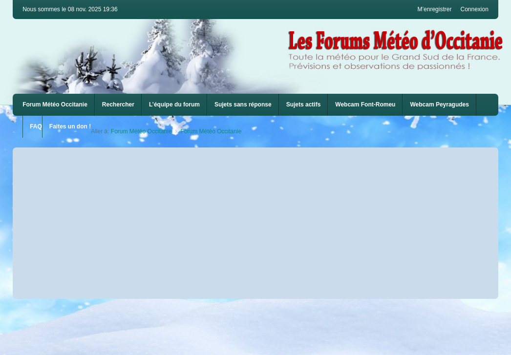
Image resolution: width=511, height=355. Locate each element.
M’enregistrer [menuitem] (434, 9)
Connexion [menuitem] (474, 9)
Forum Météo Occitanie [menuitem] (54, 104)
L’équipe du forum (174, 104)
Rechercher (118, 104)
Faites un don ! (70, 126)
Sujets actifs (303, 104)
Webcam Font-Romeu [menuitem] (365, 104)
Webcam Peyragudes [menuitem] (439, 104)
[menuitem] (365, 105)
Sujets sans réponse (243, 104)
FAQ (36, 126)
